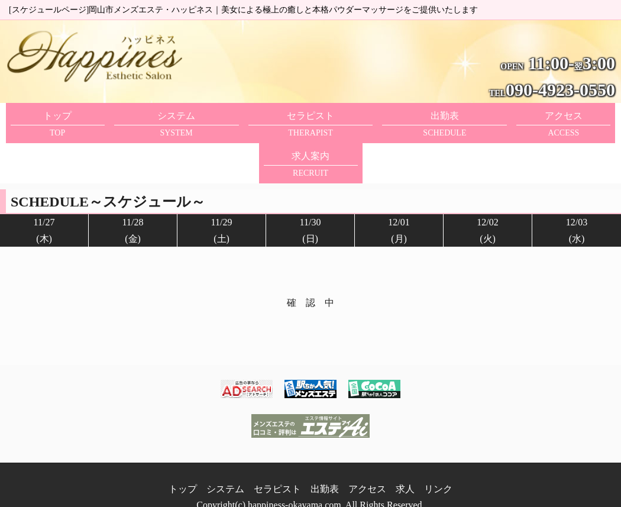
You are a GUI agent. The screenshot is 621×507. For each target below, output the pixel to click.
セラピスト (277, 465)
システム (225, 465)
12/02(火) (487, 190)
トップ (183, 465)
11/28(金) (133, 190)
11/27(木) (44, 190)
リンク (438, 465)
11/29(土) (221, 190)
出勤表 (324, 465)
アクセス (367, 465)
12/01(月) (398, 190)
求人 (405, 465)
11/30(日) (310, 190)
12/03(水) (576, 190)
